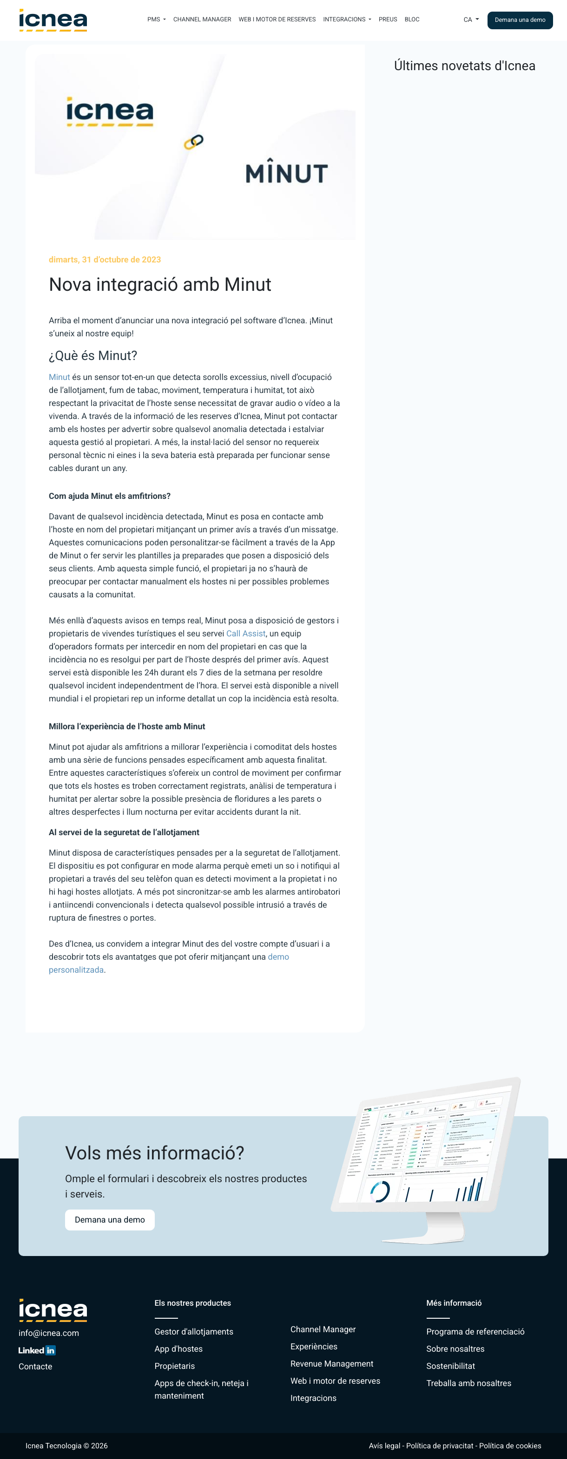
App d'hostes (179, 1349)
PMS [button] (154, 19)
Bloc (412, 19)
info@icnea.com (49, 1333)
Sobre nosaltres (456, 1349)
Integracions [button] (345, 19)
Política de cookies (510, 1445)
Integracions (313, 1398)
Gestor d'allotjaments (194, 1332)
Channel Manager (202, 19)
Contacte (35, 1367)
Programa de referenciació (476, 1332)
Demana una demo (520, 20)
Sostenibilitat (451, 1366)
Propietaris (175, 1366)
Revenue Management (332, 1364)
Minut (59, 377)
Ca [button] (469, 20)
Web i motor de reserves (277, 19)
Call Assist (246, 634)
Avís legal (385, 1445)
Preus (388, 19)
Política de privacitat (440, 1445)
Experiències (313, 1347)
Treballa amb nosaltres (469, 1383)
